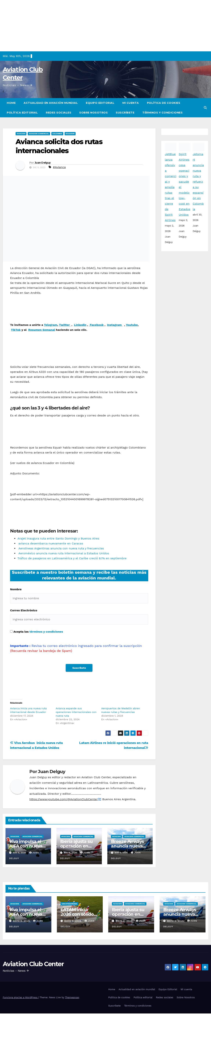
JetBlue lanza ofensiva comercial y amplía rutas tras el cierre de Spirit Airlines (171, 187)
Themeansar (72, 1021)
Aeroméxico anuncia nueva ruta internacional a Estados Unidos (63, 553)
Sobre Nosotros (93, 112)
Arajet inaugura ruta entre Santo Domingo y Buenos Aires (58, 538)
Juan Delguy (42, 162)
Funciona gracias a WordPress (20, 1021)
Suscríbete (125, 112)
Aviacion (21, 134)
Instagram (115, 325)
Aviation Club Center (33, 988)
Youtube (132, 325)
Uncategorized (69, 928)
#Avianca (59, 167)
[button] (205, 107)
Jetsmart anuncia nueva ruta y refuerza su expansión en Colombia (198, 181)
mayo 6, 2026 (22, 945)
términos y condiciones (46, 631)
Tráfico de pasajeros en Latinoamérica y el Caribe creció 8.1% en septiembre (72, 558)
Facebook (96, 325)
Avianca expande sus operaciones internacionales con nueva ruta (76, 736)
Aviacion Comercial (39, 134)
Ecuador (70, 134)
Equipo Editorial (100, 103)
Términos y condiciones (162, 112)
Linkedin (80, 325)
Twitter (65, 325)
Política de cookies (163, 103)
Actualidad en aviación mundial (51, 103)
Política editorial (22, 112)
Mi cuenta (130, 103)
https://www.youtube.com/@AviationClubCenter (63, 823)
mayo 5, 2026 (176, 945)
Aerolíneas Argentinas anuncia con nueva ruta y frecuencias (60, 548)
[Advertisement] (105, 25)
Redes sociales (58, 112)
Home (11, 103)
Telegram (50, 325)
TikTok (16, 330)
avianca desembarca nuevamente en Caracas (50, 543)
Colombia (57, 134)
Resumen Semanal (41, 330)
